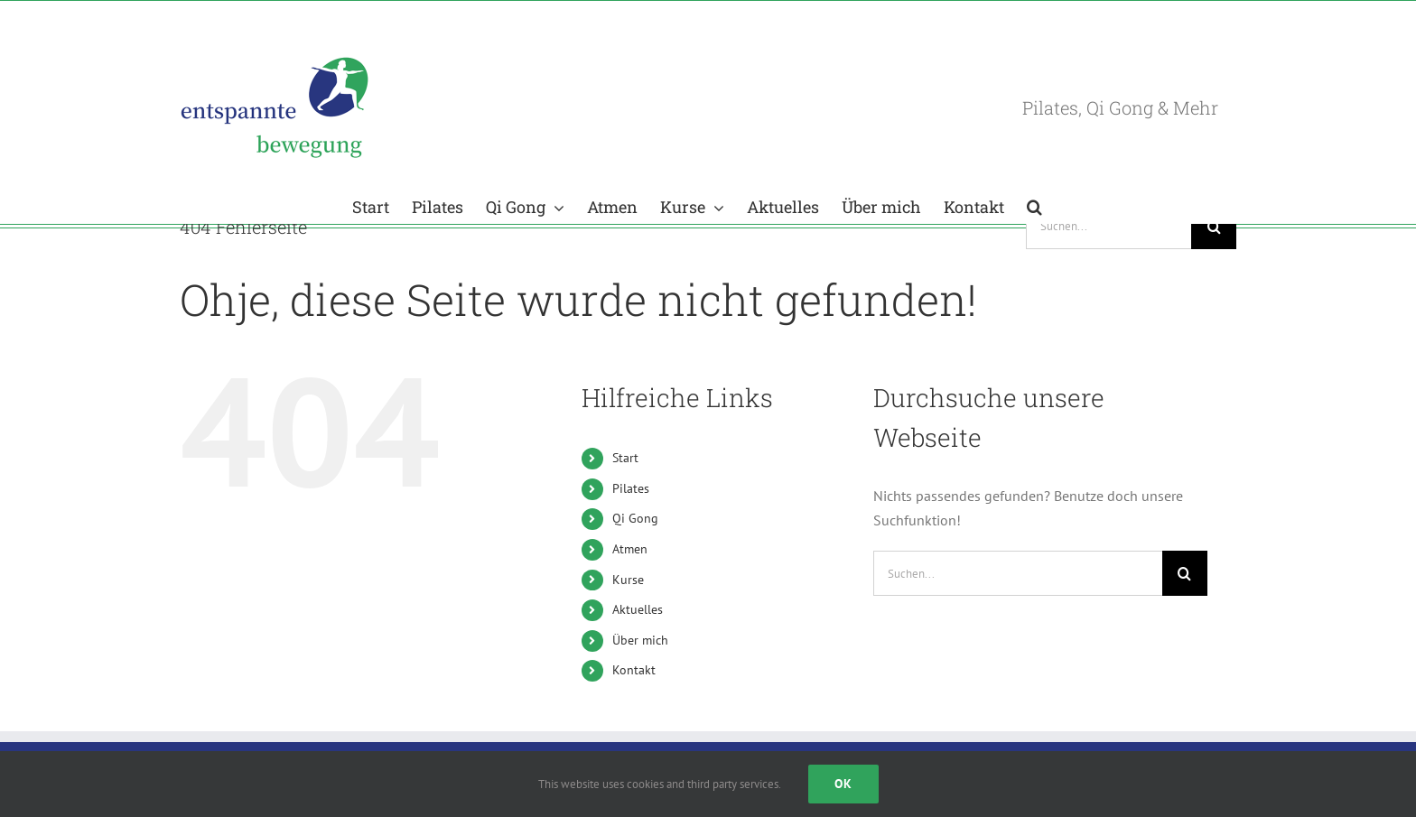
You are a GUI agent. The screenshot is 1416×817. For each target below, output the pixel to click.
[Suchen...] (1108, 226)
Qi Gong (635, 518)
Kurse (628, 579)
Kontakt (634, 670)
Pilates (630, 488)
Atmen (629, 549)
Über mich (640, 640)
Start (625, 458)
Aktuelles (637, 609)
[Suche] (1213, 226)
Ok (843, 783)
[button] (1034, 205)
